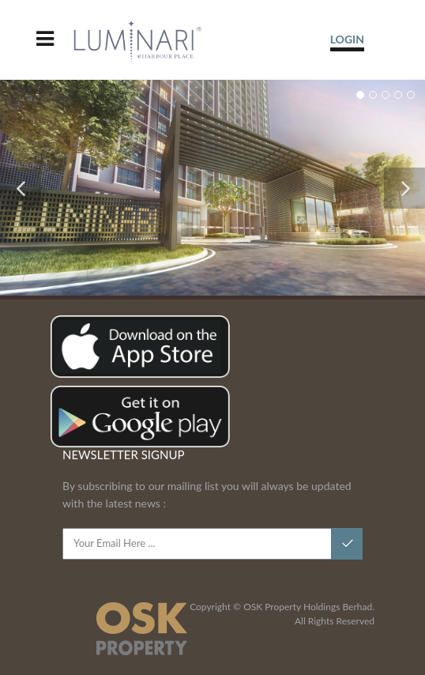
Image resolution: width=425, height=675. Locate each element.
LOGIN (347, 39)
